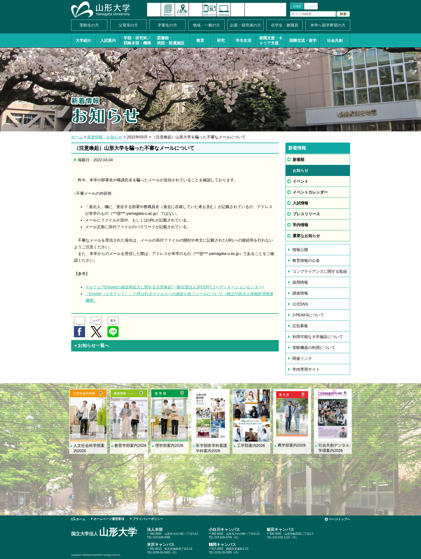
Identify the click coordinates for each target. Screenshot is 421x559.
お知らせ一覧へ (91, 345)
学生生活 (243, 40)
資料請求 (168, 10)
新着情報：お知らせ (104, 137)
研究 (221, 40)
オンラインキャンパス (224, 10)
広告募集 (300, 326)
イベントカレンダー (196, 10)
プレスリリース (306, 214)
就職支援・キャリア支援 (271, 40)
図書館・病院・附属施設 (170, 40)
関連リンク (302, 358)
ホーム (77, 137)
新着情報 (154, 10)
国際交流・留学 (303, 40)
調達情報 (300, 293)
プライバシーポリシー (148, 519)
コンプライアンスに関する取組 (319, 271)
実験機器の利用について (313, 347)
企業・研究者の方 (245, 25)
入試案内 (108, 40)
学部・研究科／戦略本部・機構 (137, 40)
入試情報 (300, 203)
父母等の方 (128, 25)
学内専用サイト (306, 369)
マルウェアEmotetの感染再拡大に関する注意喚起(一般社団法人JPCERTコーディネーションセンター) (174, 287)
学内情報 (300, 225)
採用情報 (300, 282)
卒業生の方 (167, 25)
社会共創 (335, 40)
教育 (200, 40)
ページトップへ (339, 519)
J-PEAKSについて (308, 315)
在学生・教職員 (284, 25)
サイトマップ (238, 10)
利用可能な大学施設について (317, 336)
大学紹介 (83, 40)
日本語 (297, 6)
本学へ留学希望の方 (327, 25)
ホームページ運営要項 (108, 519)
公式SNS (300, 304)
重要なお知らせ (306, 235)
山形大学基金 (266, 10)
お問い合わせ (210, 10)
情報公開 (300, 249)
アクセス (182, 10)
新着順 (298, 159)
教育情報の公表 (306, 260)
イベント (300, 181)
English (311, 6)
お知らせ (300, 170)
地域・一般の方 (206, 25)
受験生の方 (89, 25)
